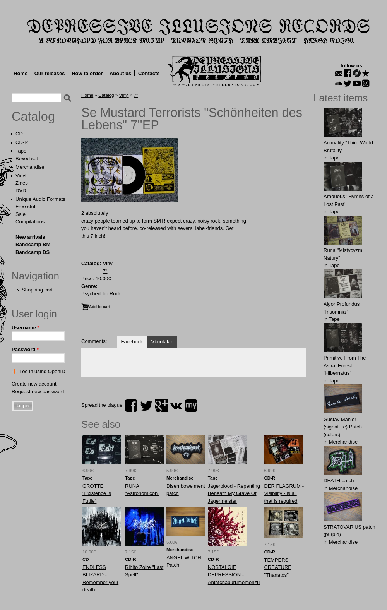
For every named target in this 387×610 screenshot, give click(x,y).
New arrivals (30, 237)
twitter (146, 405)
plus (161, 405)
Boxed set (26, 158)
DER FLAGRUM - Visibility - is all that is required (284, 493)
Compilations (30, 221)
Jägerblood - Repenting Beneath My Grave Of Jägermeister (234, 493)
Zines (21, 183)
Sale (20, 214)
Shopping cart (37, 290)
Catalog (33, 116)
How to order (87, 73)
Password (25, 349)
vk (176, 405)
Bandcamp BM (32, 244)
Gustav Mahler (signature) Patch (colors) (343, 426)
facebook (131, 405)
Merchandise (29, 167)
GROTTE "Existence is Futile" (96, 493)
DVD (20, 191)
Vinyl (20, 175)
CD (19, 134)
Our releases (49, 73)
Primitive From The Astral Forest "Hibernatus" (345, 365)
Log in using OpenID (42, 371)
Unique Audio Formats (40, 199)
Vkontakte (162, 341)
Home (20, 73)
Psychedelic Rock (101, 293)
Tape (20, 151)
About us (120, 73)
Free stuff (26, 206)
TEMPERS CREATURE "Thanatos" (277, 567)
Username (25, 328)
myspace (191, 405)
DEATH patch (339, 480)
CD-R (21, 142)
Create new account (34, 384)
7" (136, 95)
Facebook (132, 341)
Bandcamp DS (32, 252)
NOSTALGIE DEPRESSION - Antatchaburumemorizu (234, 574)
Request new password (38, 391)
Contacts (149, 73)
